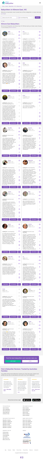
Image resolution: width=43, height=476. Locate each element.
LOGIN (30, 361)
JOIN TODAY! (13, 361)
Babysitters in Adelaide (7, 427)
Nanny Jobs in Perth (26, 424)
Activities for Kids (6, 413)
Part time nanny (5, 433)
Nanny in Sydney (26, 407)
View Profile (5, 58)
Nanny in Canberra (26, 413)
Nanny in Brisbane (26, 410)
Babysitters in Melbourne (7, 421)
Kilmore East (19, 6)
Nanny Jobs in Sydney (27, 420)
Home (3, 6)
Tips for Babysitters (6, 409)
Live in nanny (5, 436)
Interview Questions (6, 410)
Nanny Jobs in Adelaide (27, 427)
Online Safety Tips (6, 412)
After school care (6, 438)
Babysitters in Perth (6, 424)
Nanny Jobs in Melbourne (27, 421)
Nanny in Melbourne (26, 409)
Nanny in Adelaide (26, 415)
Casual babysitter (6, 435)
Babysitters (11, 6)
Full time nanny (5, 432)
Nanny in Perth (25, 412)
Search (6, 6)
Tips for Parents (6, 407)
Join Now (3, 13)
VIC (15, 6)
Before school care (6, 439)
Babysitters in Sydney (7, 420)
